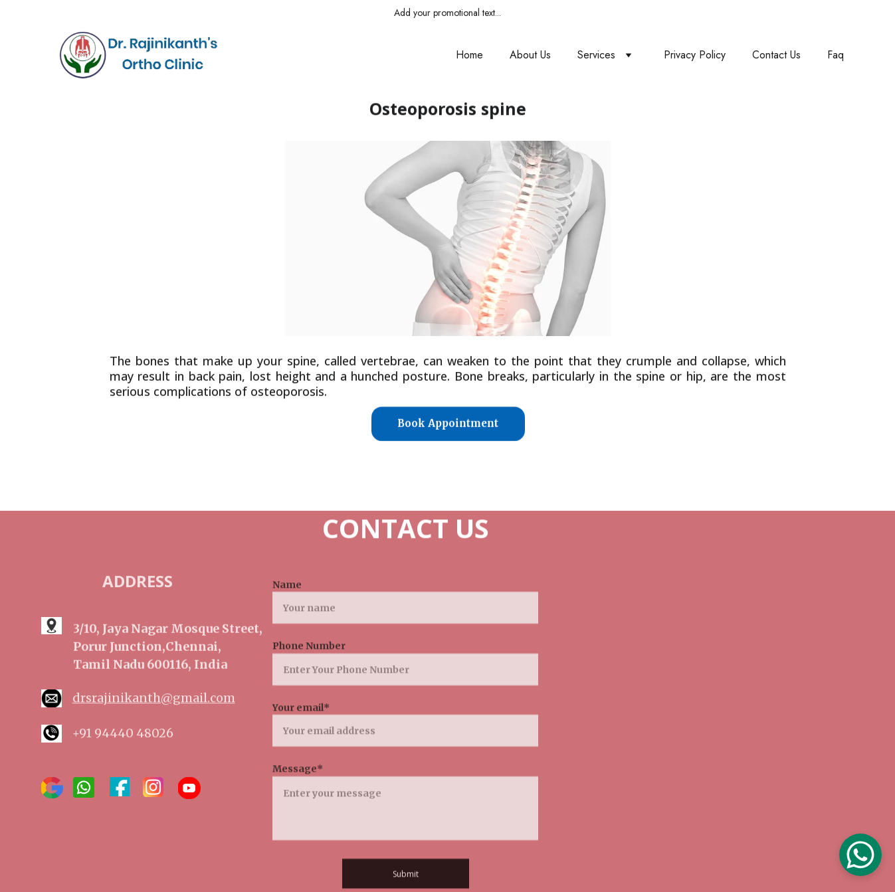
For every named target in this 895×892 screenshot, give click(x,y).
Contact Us (776, 54)
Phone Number (309, 662)
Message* (297, 785)
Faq (835, 54)
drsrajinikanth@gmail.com (153, 699)
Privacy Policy (695, 54)
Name (287, 601)
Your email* (301, 723)
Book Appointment (447, 424)
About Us (530, 54)
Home (469, 54)
